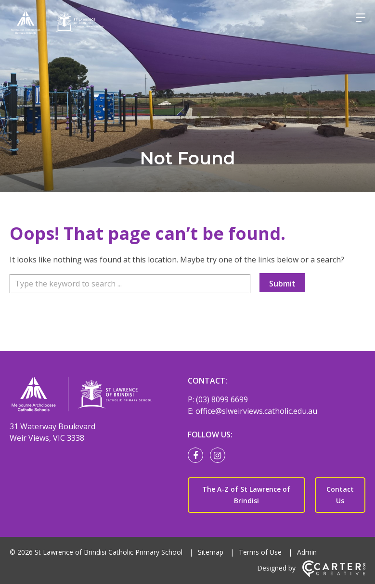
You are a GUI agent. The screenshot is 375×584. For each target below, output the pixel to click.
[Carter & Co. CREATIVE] (333, 574)
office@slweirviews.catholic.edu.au (256, 411)
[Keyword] (130, 283)
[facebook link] (198, 455)
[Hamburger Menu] (360, 17)
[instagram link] (220, 455)
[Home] (93, 395)
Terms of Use (260, 552)
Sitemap (210, 552)
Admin (307, 552)
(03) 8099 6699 (222, 399)
